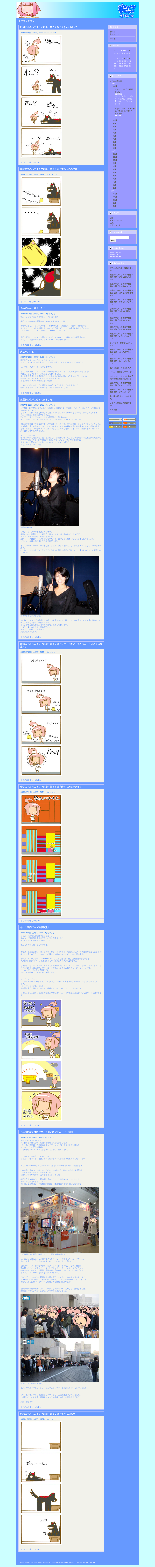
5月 (114, 136)
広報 (111, 223)
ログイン (113, 39)
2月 (114, 145)
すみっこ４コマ (116, 220)
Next (102, 1557)
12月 (115, 154)
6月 (114, 133)
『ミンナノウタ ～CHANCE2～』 (40, 959)
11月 (115, 86)
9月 (114, 123)
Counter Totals (116, 248)
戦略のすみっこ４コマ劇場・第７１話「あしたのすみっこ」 (121, 361)
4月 (114, 139)
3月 (114, 142)
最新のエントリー (117, 263)
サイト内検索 (115, 232)
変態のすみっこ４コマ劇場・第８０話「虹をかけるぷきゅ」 (124, 111)
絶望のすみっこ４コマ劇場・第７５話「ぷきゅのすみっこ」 (121, 320)
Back (20, 1557)
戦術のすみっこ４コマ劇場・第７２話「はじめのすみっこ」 (121, 352)
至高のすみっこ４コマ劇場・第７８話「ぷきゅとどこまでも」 (121, 293)
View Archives (116, 81)
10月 (115, 120)
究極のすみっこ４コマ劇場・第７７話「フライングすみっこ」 (121, 302)
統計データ (114, 34)
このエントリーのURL (32, 162)
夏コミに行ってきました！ (120, 368)
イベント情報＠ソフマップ (120, 372)
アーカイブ (115, 76)
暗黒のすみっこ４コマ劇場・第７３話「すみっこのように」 (121, 336)
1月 (114, 148)
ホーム (112, 32)
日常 (111, 218)
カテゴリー (115, 213)
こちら (50, 330)
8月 (114, 126)
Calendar (114, 46)
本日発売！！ (115, 410)
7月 (114, 130)
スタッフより (115, 225)
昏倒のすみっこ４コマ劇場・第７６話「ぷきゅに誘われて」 (121, 311)
